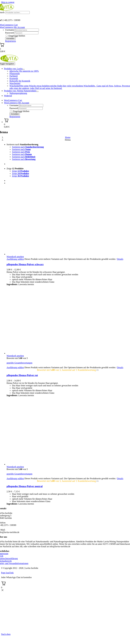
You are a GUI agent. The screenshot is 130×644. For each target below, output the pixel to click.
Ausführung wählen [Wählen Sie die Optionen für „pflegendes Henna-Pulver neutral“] (15, 478)
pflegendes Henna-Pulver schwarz (25, 264)
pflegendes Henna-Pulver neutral (25, 486)
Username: (10, 30)
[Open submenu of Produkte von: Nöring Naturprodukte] (37, 91)
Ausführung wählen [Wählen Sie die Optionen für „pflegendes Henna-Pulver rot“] (15, 367)
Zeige (15, 168)
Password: (9, 33)
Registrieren (10, 41)
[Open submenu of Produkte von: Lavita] (23, 69)
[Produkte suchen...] (17, 12)
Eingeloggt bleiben (15, 36)
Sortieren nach (22, 144)
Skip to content (7, 2)
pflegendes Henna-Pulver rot (22, 375)
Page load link (7, 573)
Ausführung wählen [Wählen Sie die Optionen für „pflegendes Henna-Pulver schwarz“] (15, 259)
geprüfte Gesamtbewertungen (19, 363)
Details (120, 259)
